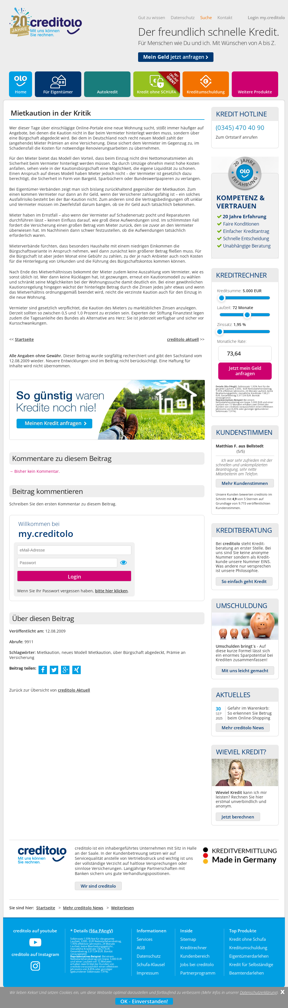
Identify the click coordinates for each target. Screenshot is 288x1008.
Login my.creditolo (266, 17)
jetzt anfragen (175, 56)
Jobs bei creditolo (197, 964)
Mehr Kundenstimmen (245, 483)
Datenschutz (183, 17)
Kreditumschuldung (206, 91)
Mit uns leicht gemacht (245, 670)
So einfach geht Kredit (244, 581)
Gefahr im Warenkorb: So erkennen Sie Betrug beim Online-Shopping (250, 712)
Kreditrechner (193, 947)
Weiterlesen (122, 907)
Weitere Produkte (255, 91)
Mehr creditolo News (243, 727)
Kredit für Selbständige (251, 964)
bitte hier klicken (111, 590)
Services (144, 939)
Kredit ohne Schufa (247, 939)
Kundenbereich (195, 956)
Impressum (148, 973)
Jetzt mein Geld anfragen (245, 371)
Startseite (24, 339)
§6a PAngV (101, 930)
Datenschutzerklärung (258, 992)
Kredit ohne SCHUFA (156, 91)
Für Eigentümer (58, 91)
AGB (141, 947)
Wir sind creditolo (98, 886)
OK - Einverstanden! (144, 1001)
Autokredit (107, 91)
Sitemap (188, 939)
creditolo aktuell (183, 339)
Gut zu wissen (151, 17)
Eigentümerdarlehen (249, 956)
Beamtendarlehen (246, 973)
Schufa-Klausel (151, 964)
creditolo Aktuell (74, 690)
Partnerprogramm (197, 973)
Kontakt (224, 17)
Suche (206, 17)
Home (20, 91)
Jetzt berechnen (238, 817)
